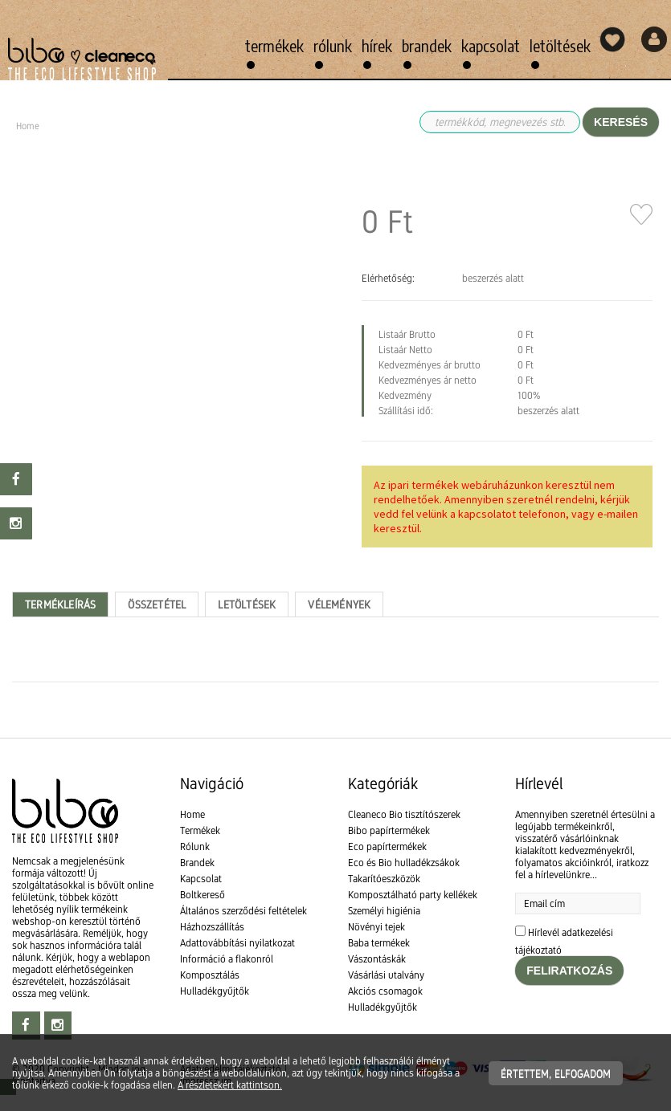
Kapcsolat (490, 45)
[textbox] (335, 718)
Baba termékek (379, 943)
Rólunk (332, 45)
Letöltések (560, 45)
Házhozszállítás (212, 927)
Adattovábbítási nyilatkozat (237, 943)
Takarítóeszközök (384, 879)
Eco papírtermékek (387, 846)
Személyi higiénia (384, 911)
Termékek (274, 45)
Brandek (427, 45)
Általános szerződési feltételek (243, 911)
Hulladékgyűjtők (214, 991)
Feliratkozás (569, 970)
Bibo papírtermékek (389, 830)
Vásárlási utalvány (386, 975)
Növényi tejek (376, 927)
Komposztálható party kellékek (412, 895)
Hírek (377, 45)
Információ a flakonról (226, 959)
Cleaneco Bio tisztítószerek (404, 814)
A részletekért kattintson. (230, 1085)
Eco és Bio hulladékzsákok (404, 863)
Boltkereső (202, 895)
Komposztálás (209, 975)
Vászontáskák (377, 959)
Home (192, 814)
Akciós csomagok (385, 991)
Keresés (621, 122)
